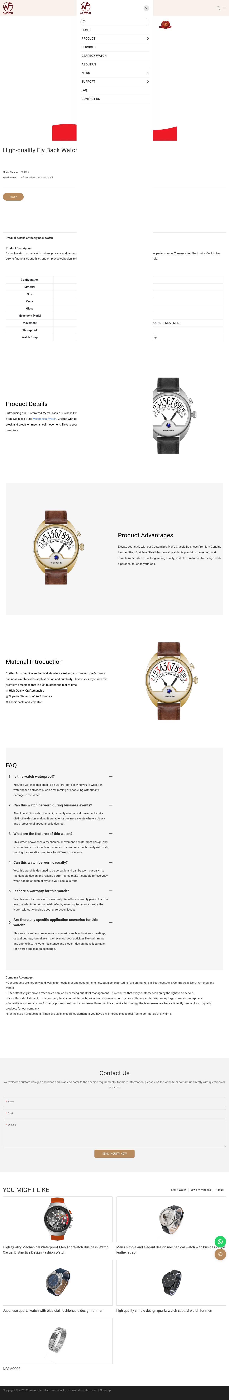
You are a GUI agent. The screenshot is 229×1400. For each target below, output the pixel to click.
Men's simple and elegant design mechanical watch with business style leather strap (170, 1249)
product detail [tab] (114, 228)
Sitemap (105, 1390)
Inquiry (13, 196)
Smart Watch (179, 1189)
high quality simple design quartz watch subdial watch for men (164, 1311)
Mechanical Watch (44, 419)
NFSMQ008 (12, 1369)
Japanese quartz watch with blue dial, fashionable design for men (53, 1311)
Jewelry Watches (201, 1189)
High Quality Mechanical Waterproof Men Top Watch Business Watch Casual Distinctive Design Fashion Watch (55, 1249)
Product (219, 1189)
